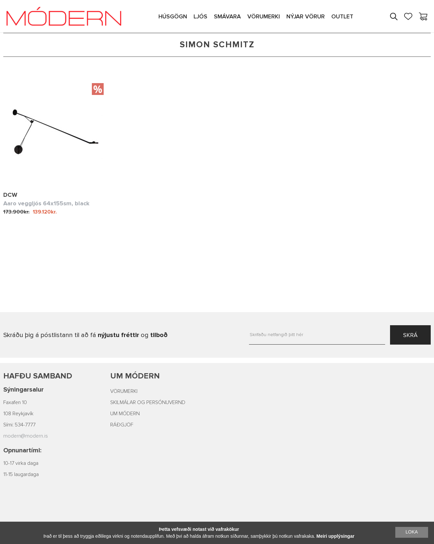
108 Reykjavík (18, 413)
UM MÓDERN (125, 413)
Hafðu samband (37, 376)
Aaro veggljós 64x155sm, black (46, 203)
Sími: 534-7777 (19, 424)
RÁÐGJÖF (121, 424)
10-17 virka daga (20, 463)
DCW (10, 194)
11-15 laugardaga (21, 474)
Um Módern (135, 376)
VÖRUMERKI (123, 391)
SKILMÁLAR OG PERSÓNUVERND (147, 402)
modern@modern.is (25, 436)
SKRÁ (410, 335)
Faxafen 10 (15, 402)
